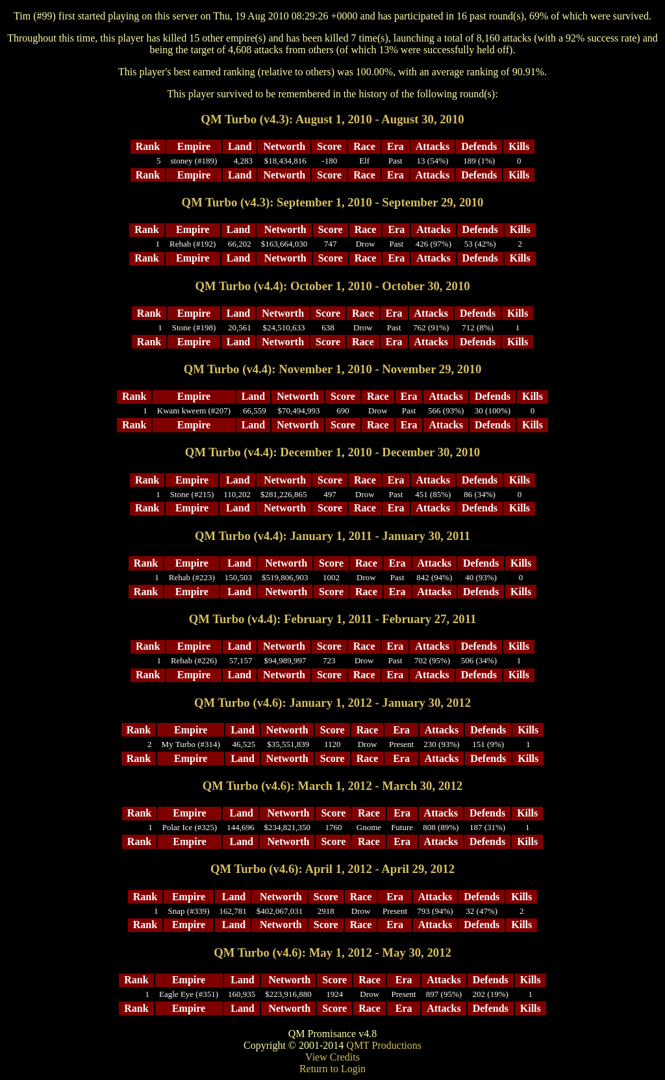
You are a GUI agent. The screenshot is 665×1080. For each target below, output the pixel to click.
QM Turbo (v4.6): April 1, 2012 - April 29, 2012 (332, 869)
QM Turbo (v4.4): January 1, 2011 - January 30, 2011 (332, 536)
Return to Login (332, 1068)
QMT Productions (383, 1045)
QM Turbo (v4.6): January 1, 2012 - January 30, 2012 (332, 702)
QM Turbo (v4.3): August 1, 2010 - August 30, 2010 (332, 119)
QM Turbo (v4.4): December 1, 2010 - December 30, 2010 (332, 452)
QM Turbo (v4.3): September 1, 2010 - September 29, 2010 (333, 202)
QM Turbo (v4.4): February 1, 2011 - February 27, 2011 (333, 619)
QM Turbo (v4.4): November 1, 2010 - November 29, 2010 (333, 369)
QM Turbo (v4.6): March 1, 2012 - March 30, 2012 (332, 785)
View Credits (332, 1056)
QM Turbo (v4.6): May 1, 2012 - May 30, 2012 (332, 952)
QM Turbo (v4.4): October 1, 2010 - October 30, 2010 (332, 286)
